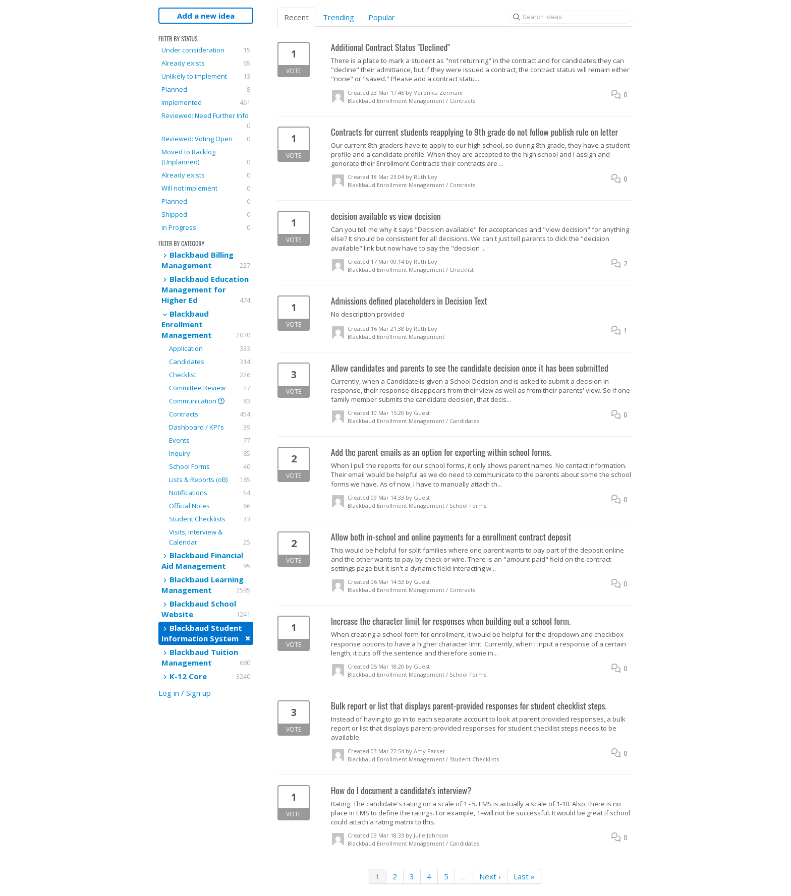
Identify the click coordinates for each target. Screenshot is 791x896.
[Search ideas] (571, 17)
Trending (338, 17)
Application (209, 348)
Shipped (205, 214)
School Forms (209, 466)
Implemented (205, 102)
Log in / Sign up (184, 693)
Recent (296, 17)
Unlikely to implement (205, 76)
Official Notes (209, 506)
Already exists (205, 63)
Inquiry (209, 453)
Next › (490, 876)
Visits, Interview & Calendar (209, 537)
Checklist (209, 375)
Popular (381, 17)
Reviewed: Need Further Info (205, 121)
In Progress (205, 227)
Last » (524, 876)
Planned (205, 89)
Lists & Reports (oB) (209, 479)
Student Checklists (209, 519)
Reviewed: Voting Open (205, 139)
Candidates (209, 361)
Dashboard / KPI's (209, 427)
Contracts (209, 414)
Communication (209, 401)
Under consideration (205, 50)
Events (209, 440)
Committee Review (209, 388)
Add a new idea (206, 16)
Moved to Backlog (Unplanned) (205, 157)
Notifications (209, 493)
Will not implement (205, 188)
